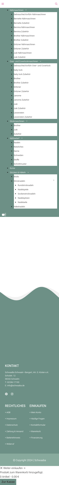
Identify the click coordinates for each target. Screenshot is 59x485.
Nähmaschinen (19, 10)
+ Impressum (11, 418)
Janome (17, 95)
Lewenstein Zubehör (23, 117)
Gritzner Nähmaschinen (24, 44)
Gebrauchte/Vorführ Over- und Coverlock (32, 65)
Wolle (16, 176)
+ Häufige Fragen (37, 418)
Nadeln (17, 142)
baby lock (18, 70)
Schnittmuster (20, 164)
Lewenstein (19, 113)
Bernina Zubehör (21, 31)
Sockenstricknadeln (26, 194)
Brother (17, 78)
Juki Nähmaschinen (23, 53)
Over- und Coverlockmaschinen (27, 61)
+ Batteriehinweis (12, 437)
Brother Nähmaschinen (24, 36)
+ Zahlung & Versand (14, 431)
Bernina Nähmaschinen (24, 27)
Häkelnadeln (19, 206)
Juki (16, 104)
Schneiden (18, 155)
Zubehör (17, 134)
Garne (16, 151)
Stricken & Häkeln (21, 172)
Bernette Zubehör (22, 23)
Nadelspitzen (24, 198)
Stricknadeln (19, 181)
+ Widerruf (9, 444)
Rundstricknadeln (26, 185)
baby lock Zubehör (22, 74)
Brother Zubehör (21, 40)
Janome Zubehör (21, 100)
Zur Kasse (8, 481)
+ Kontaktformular (37, 425)
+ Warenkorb (35, 431)
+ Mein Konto (35, 412)
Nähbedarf (17, 138)
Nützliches (18, 147)
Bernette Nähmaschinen (25, 18)
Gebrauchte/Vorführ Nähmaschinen (30, 14)
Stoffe (16, 159)
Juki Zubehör (20, 57)
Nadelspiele (23, 189)
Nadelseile (22, 202)
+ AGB (7, 412)
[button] (56, 4)
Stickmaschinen (20, 121)
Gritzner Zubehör (21, 48)
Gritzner (17, 87)
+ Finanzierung (36, 437)
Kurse (12, 168)
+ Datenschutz (11, 425)
